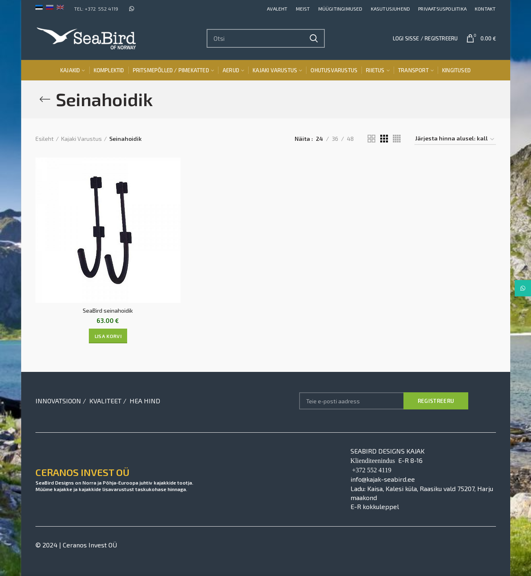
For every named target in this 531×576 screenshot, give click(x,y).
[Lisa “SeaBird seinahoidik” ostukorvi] (108, 336)
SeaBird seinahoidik (108, 310)
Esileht (44, 138)
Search (314, 38)
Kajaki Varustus (81, 138)
